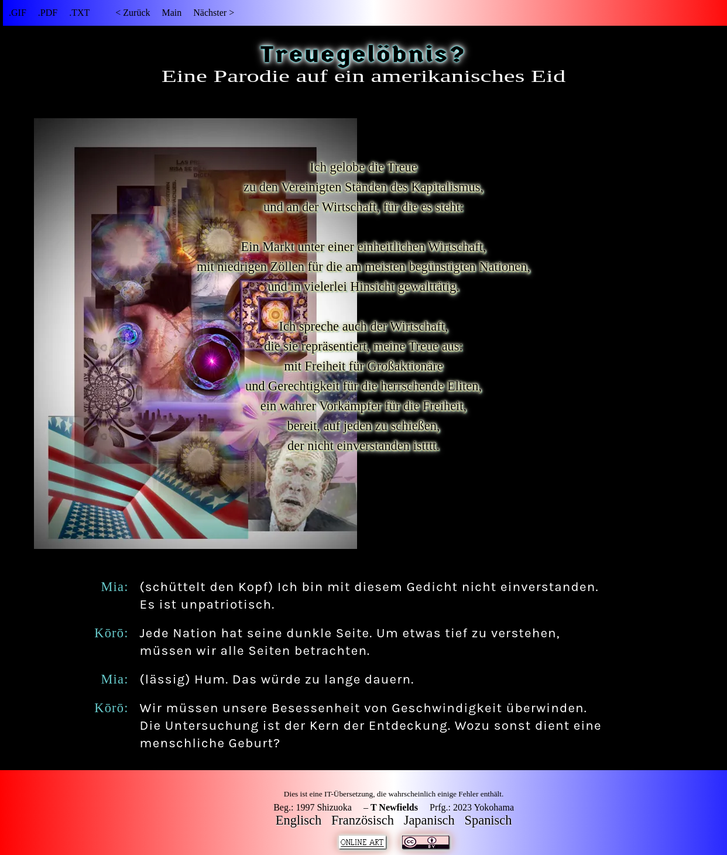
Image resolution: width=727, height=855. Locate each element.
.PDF (47, 13)
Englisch (298, 820)
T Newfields (394, 807)
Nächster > (213, 13)
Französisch (362, 820)
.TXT (79, 13)
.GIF (17, 13)
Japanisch (429, 820)
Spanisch (488, 820)
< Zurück (132, 13)
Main (171, 13)
